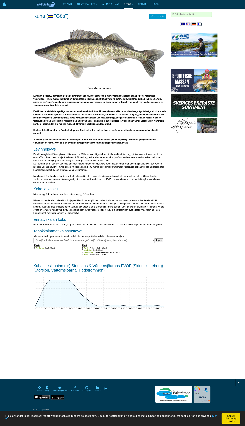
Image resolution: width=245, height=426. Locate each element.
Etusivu (67, 4)
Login (156, 4)
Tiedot (128, 4)
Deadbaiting (40, 248)
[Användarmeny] (4, 4)
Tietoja (143, 4)
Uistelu (86, 248)
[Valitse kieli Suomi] (199, 24)
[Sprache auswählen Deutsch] (194, 24)
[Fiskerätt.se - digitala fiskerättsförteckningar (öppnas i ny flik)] (173, 394)
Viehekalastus (88, 252)
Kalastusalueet (86, 4)
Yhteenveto (157, 16)
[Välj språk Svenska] (183, 24)
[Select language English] (188, 24)
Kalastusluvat (110, 4)
